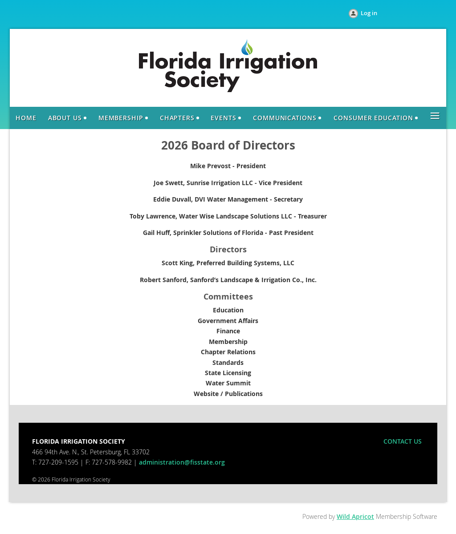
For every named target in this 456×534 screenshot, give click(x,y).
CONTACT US (402, 441)
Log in (369, 13)
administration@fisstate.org (182, 462)
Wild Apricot (355, 516)
